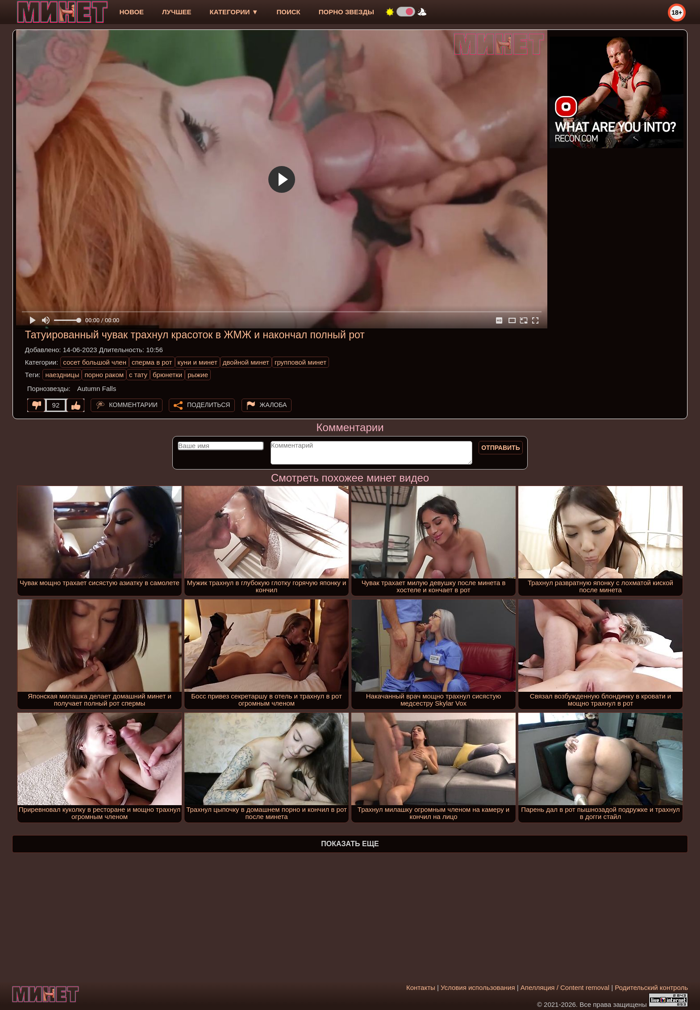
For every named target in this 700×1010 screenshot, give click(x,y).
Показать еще (350, 844)
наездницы (62, 374)
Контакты (420, 987)
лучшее (176, 12)
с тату (138, 374)
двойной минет (246, 362)
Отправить (500, 447)
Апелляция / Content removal (565, 987)
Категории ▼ (234, 12)
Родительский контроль (651, 987)
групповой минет (300, 362)
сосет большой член (94, 362)
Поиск (288, 12)
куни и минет (197, 362)
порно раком (104, 374)
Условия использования (478, 987)
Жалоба (273, 404)
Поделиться (208, 404)
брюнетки (167, 374)
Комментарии (133, 404)
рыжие (198, 374)
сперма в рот (152, 362)
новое (131, 12)
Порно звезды (346, 12)
